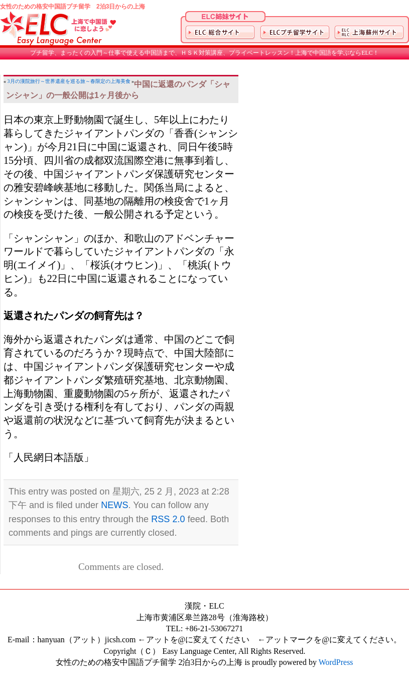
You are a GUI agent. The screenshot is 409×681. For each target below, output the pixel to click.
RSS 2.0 (168, 519)
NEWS (114, 505)
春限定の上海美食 (110, 81)
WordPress (336, 662)
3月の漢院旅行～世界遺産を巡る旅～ (49, 81)
